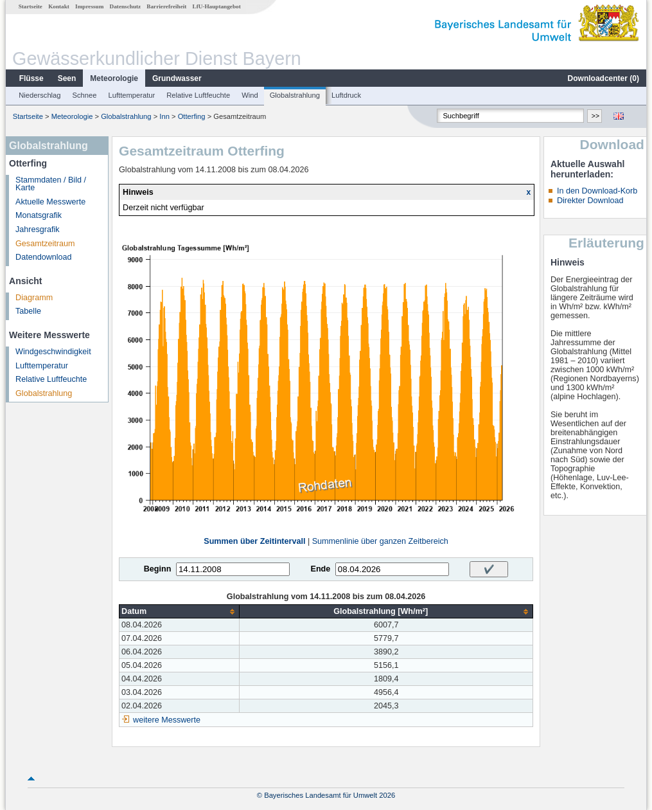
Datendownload (43, 257)
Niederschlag (39, 95)
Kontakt (58, 6)
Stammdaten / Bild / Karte (50, 184)
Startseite (30, 6)
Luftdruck (346, 95)
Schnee (85, 95)
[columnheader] (179, 611)
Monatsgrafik (38, 215)
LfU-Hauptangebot (217, 6)
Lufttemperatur (131, 95)
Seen (67, 78)
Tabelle (28, 311)
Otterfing (192, 116)
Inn (164, 116)
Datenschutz (125, 6)
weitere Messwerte (166, 720)
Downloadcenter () (603, 78)
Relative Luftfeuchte (198, 95)
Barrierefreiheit (166, 6)
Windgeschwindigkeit (53, 351)
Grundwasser (177, 78)
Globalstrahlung (295, 95)
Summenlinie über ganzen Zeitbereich (380, 541)
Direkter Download (590, 200)
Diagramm (34, 297)
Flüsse (31, 78)
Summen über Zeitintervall (254, 541)
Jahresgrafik (37, 229)
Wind (250, 95)
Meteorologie (114, 78)
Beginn (158, 568)
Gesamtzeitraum (45, 243)
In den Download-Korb (597, 190)
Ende (320, 568)
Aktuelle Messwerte (50, 201)
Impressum (89, 6)
